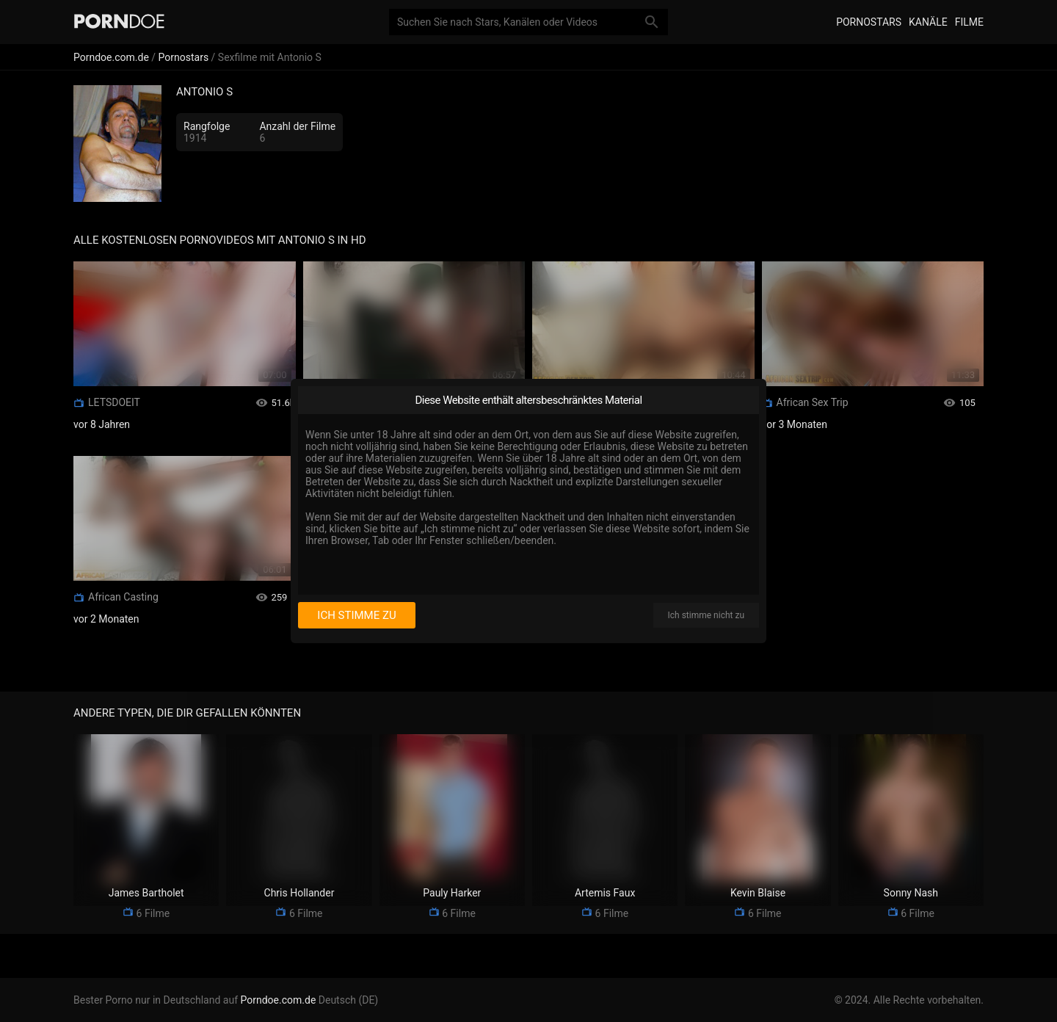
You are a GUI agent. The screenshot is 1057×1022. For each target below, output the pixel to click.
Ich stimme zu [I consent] (356, 615)
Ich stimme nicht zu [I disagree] (706, 615)
